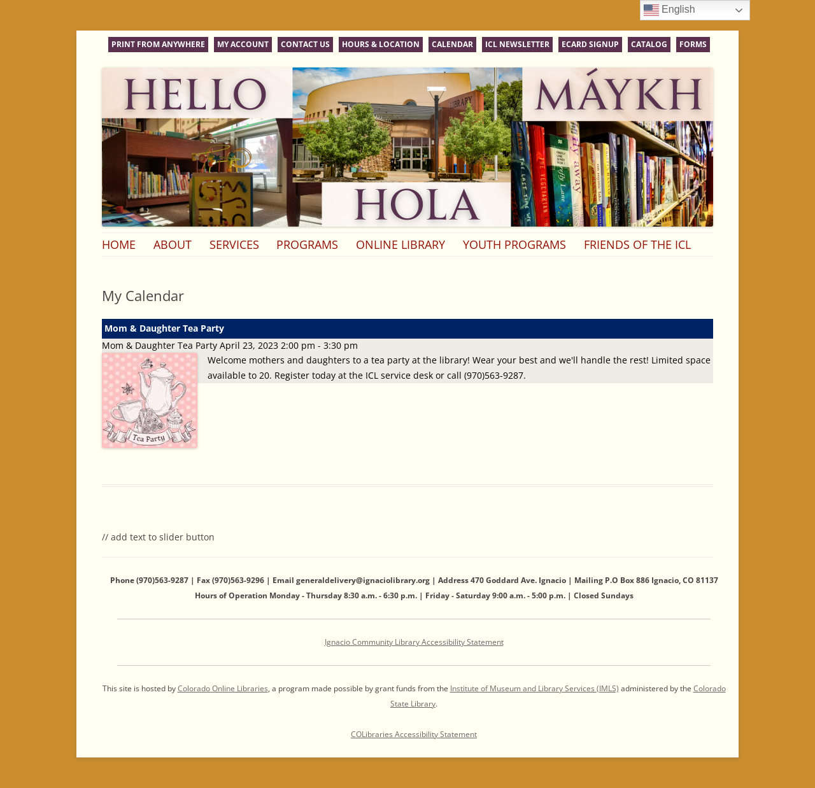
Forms (693, 44)
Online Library (400, 244)
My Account (243, 44)
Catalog (649, 44)
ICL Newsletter (517, 44)
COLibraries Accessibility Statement (414, 734)
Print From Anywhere (158, 44)
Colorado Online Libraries (223, 688)
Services (234, 244)
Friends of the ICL (637, 244)
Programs (307, 244)
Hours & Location (381, 44)
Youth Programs (514, 244)
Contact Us (305, 44)
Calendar (452, 44)
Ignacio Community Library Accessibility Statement (414, 642)
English (669, 10)
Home (119, 244)
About (172, 244)
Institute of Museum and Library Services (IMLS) (534, 688)
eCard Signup (590, 44)
